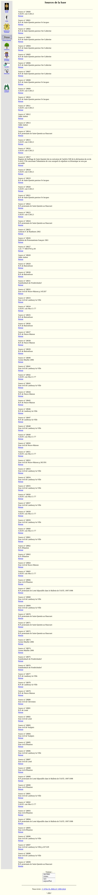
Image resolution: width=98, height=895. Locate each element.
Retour (20, 16)
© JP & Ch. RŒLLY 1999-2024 (54, 889)
